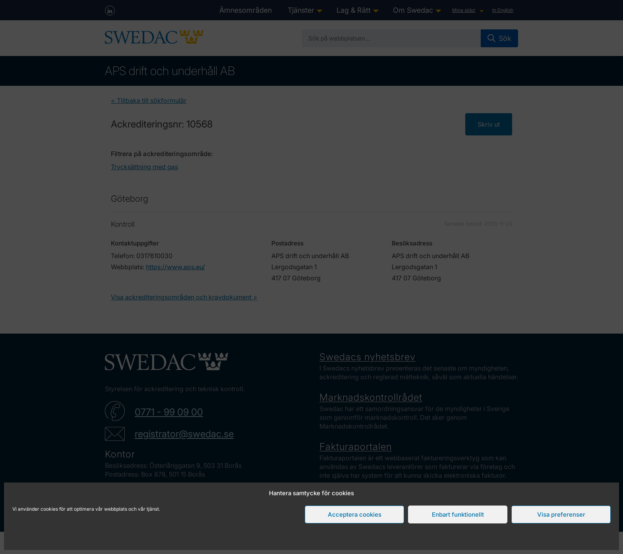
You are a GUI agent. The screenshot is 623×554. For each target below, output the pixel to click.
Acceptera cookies (354, 514)
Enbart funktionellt (458, 514)
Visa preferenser (561, 514)
